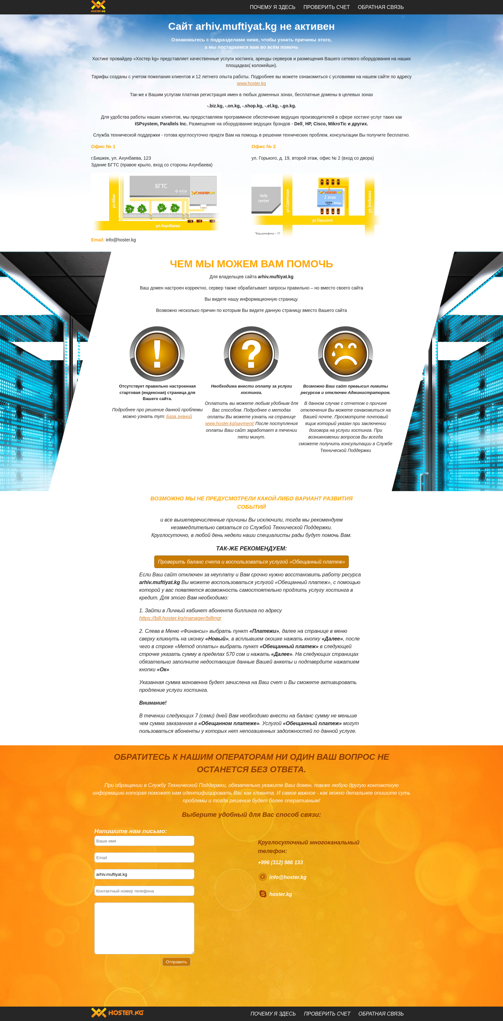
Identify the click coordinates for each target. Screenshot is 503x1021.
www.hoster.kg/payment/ (229, 423)
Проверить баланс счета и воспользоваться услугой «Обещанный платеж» (251, 562)
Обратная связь (381, 7)
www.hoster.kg (251, 83)
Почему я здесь (272, 7)
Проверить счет (326, 7)
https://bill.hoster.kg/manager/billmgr (180, 618)
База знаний (179, 416)
